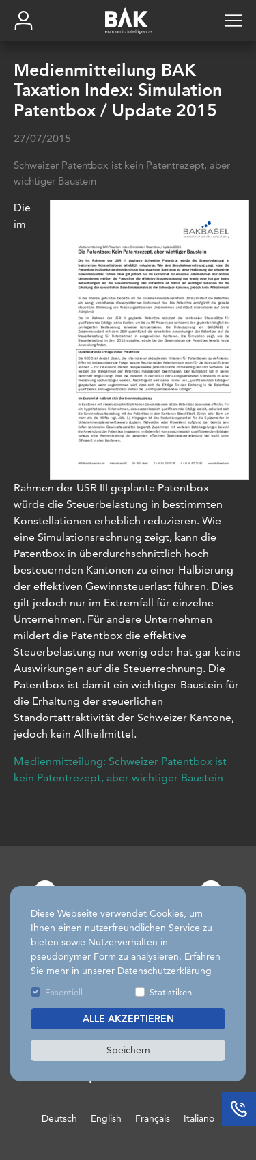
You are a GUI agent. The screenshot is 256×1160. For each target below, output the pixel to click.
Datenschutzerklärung (164, 971)
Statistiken (171, 991)
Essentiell (64, 991)
